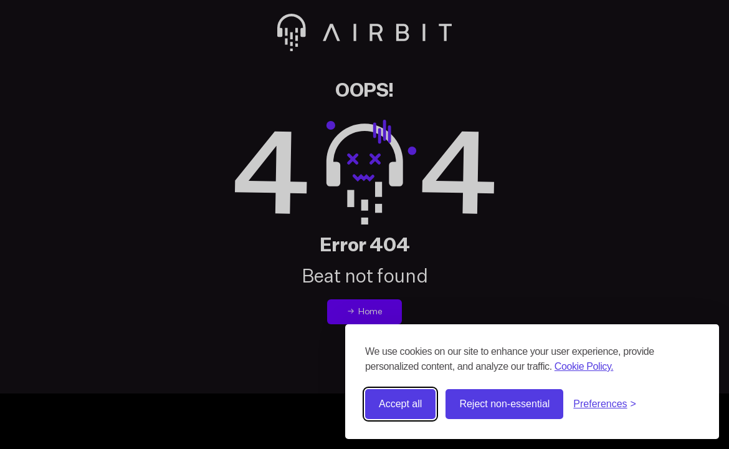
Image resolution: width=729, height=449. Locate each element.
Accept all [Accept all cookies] (400, 403)
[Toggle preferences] (604, 404)
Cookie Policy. (584, 366)
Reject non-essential (504, 403)
